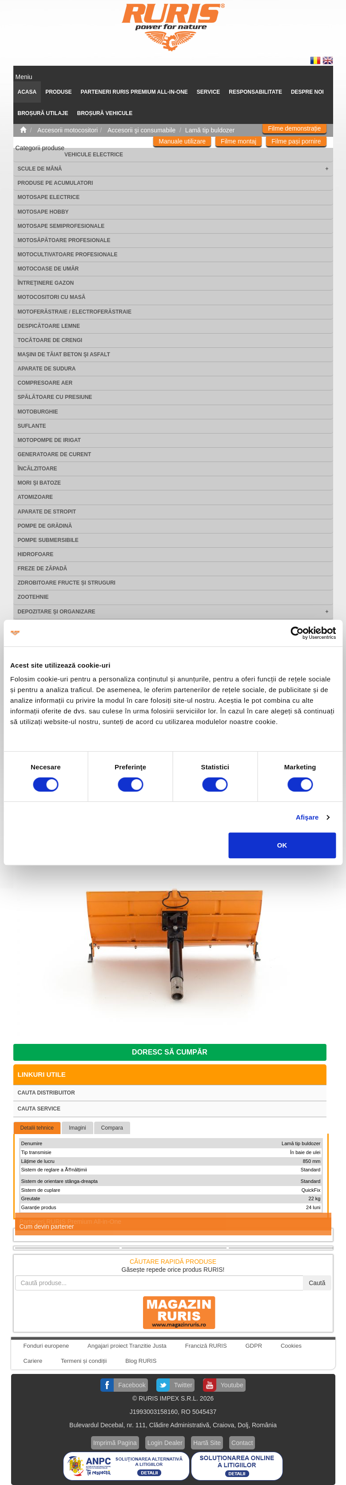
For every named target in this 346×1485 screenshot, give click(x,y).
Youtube (232, 1385)
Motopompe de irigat (49, 440)
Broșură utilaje (43, 113)
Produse (58, 92)
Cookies (291, 1345)
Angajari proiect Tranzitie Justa (127, 1345)
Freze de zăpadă (43, 568)
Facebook (131, 1385)
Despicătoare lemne (49, 326)
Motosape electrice (49, 197)
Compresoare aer (45, 383)
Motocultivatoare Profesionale (68, 254)
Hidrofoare (36, 554)
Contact (242, 1442)
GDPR (254, 1345)
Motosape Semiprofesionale (61, 226)
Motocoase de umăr (48, 269)
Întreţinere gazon (46, 283)
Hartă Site (207, 1442)
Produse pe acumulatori (55, 183)
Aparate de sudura (47, 369)
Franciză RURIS (206, 1345)
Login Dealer (165, 1442)
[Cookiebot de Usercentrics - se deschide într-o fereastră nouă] (297, 633)
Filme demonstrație (294, 128)
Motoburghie (38, 412)
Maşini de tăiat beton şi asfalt (64, 354)
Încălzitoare (37, 469)
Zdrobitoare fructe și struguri (66, 583)
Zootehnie (33, 597)
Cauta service (39, 1109)
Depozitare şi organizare (56, 612)
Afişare (307, 817)
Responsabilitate (255, 92)
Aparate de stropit (47, 512)
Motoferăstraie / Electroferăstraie (74, 312)
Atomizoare (35, 497)
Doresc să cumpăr (169, 1052)
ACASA (27, 92)
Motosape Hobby (43, 212)
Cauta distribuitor (46, 1093)
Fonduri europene (46, 1345)
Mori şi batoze (39, 483)
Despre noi (307, 92)
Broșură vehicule (105, 113)
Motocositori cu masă (52, 297)
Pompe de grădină (45, 526)
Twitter (183, 1385)
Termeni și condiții (84, 1361)
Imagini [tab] (77, 1128)
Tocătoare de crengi (50, 340)
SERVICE (208, 92)
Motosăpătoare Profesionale (64, 240)
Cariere (33, 1361)
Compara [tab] (112, 1128)
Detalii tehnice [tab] (37, 1128)
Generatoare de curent (54, 454)
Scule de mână (40, 169)
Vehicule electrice (93, 154)
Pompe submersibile (48, 540)
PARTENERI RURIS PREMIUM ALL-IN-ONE (134, 92)
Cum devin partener (47, 1226)
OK (282, 845)
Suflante (32, 426)
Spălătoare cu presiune (55, 397)
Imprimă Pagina (115, 1442)
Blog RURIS (140, 1361)
